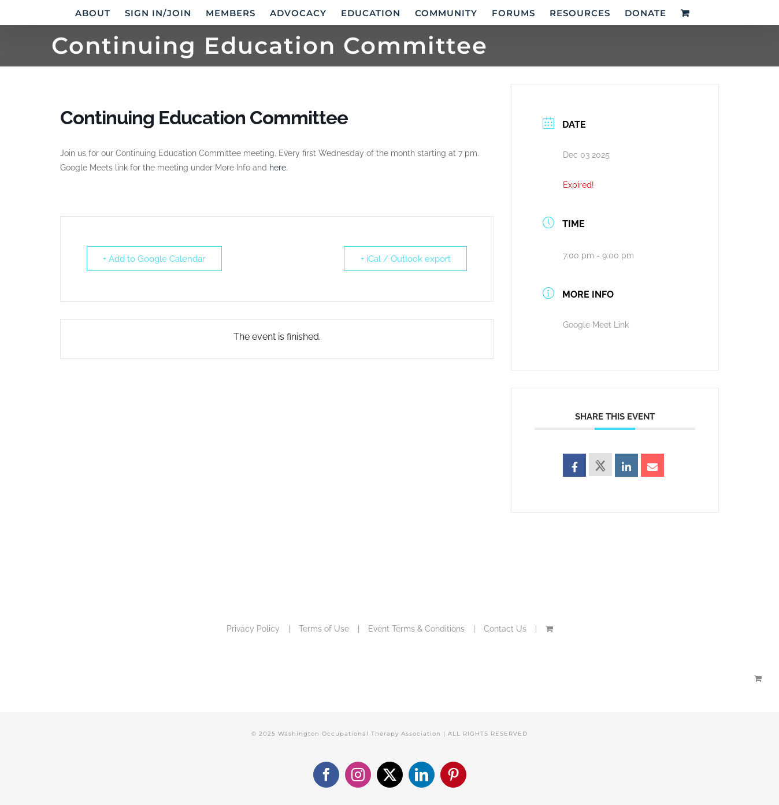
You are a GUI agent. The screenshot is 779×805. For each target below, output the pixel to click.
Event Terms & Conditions (416, 628)
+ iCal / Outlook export (405, 259)
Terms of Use (324, 628)
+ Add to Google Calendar (154, 259)
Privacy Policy (253, 628)
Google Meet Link (596, 324)
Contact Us (505, 628)
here (277, 167)
